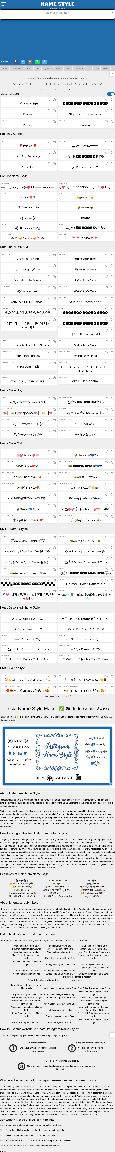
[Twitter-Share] (25, 62)
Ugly (96, 70)
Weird (105, 70)
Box (37, 70)
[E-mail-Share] (34, 62)
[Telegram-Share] (51, 62)
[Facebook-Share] (17, 62)
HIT (88, 70)
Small (58, 70)
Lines (68, 70)
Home (4, 70)
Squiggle (79, 70)
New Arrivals (17, 70)
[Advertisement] (57, 39)
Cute (29, 70)
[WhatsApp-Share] (42, 62)
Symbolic (48, 70)
